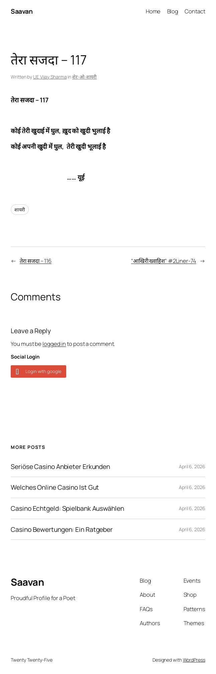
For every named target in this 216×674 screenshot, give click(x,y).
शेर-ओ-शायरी (84, 77)
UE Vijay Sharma (50, 77)
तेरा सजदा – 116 (35, 261)
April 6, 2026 (192, 466)
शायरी (19, 209)
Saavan (21, 11)
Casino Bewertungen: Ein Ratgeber (62, 529)
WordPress (194, 660)
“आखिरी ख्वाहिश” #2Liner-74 (163, 261)
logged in (54, 344)
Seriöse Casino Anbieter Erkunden (60, 466)
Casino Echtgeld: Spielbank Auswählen (67, 508)
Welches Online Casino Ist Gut (55, 487)
